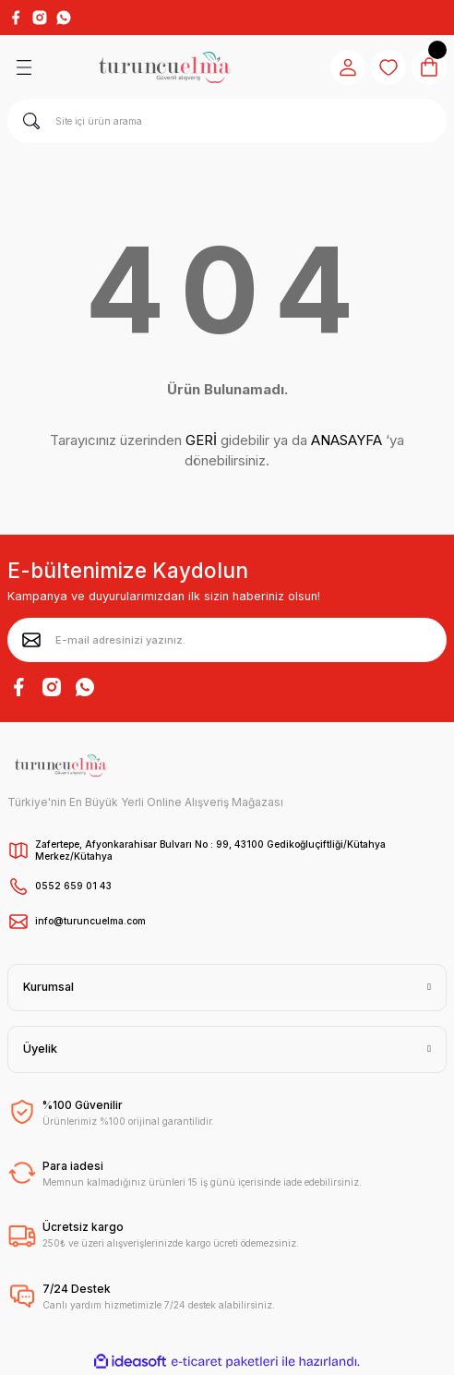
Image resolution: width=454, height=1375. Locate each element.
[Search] (227, 121)
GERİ (201, 440)
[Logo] (164, 67)
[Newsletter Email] (227, 640)
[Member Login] (348, 67)
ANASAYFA (346, 440)
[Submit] (31, 640)
